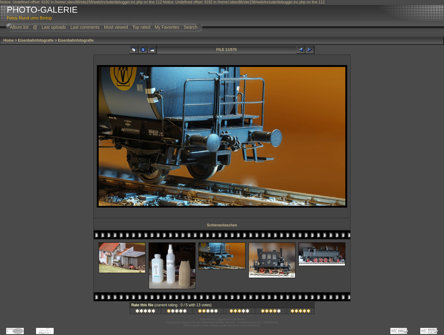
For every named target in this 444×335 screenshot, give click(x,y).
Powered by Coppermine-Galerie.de (222, 319)
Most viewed (116, 27)
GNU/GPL (254, 325)
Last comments (85, 27)
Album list (19, 27)
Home (8, 40)
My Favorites (166, 27)
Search (190, 27)
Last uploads (54, 27)
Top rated (141, 27)
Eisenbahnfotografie (36, 40)
